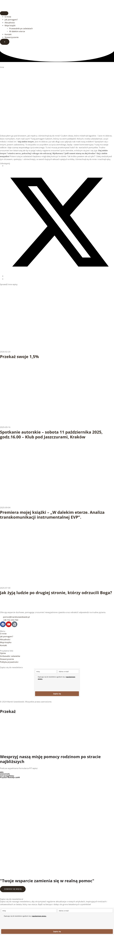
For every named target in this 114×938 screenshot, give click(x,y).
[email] (68, 672)
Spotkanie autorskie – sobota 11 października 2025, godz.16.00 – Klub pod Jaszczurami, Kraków (51, 434)
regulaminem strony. (39, 916)
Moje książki (10, 25)
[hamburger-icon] (4, 13)
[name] (45, 672)
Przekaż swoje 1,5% (19, 356)
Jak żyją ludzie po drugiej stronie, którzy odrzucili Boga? (56, 592)
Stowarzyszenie (12, 37)
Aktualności (10, 22)
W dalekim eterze (17, 31)
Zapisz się (57, 694)
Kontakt (8, 34)
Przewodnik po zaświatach (21, 28)
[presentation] (52, 685)
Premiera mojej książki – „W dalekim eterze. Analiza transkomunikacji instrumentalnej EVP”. (52, 515)
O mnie (8, 16)
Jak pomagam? (11, 19)
